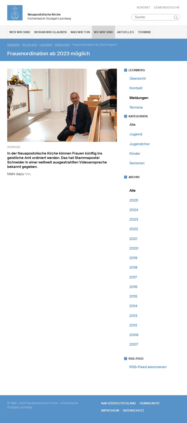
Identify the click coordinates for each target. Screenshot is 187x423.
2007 (133, 344)
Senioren (136, 163)
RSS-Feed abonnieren (148, 367)
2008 (134, 334)
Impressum (110, 410)
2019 (133, 258)
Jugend (135, 134)
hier (27, 174)
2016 (133, 286)
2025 (133, 200)
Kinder (134, 153)
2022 (133, 229)
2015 (133, 296)
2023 (133, 219)
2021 (133, 238)
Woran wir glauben (50, 32)
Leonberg (46, 45)
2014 (133, 306)
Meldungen (62, 45)
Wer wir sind (19, 32)
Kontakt (143, 7)
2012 (133, 325)
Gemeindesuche (167, 7)
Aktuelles (125, 32)
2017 (133, 277)
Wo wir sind (103, 32)
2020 (133, 248)
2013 (133, 315)
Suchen (176, 17)
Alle (132, 124)
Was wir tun (80, 32)
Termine (144, 32)
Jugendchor (139, 144)
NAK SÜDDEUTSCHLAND (118, 403)
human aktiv (149, 403)
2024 (133, 209)
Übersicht (137, 78)
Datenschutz (133, 410)
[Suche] (155, 17)
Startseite (13, 45)
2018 (133, 267)
